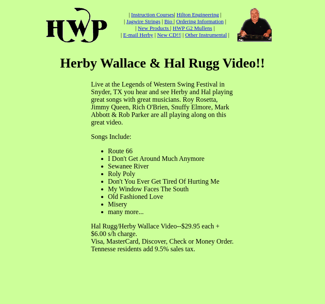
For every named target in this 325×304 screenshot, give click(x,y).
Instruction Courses (152, 14)
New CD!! (168, 35)
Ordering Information (199, 21)
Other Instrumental (206, 35)
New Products (154, 28)
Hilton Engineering (197, 14)
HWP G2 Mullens (192, 28)
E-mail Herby (138, 35)
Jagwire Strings (144, 21)
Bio (169, 21)
